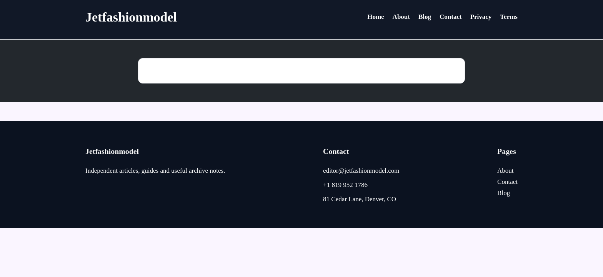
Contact (451, 16)
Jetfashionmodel (131, 17)
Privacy (481, 16)
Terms (509, 16)
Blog (424, 16)
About (401, 16)
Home (375, 16)
